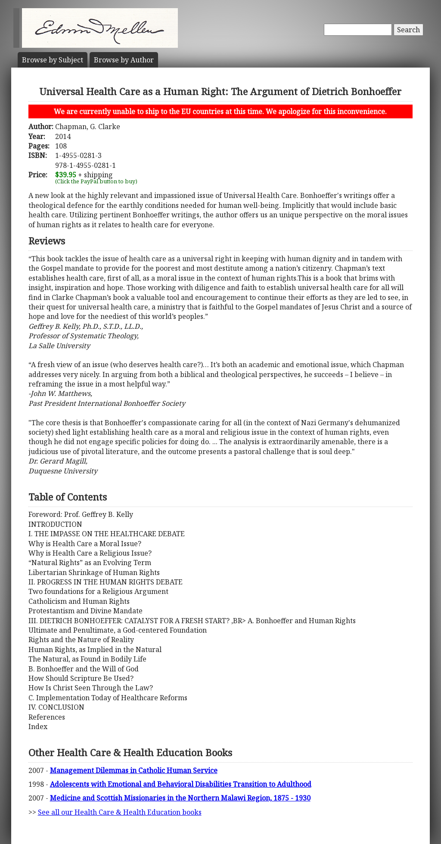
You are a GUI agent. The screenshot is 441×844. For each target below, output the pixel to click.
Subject (52, 59)
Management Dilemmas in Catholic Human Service (133, 770)
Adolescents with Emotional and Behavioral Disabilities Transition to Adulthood (180, 784)
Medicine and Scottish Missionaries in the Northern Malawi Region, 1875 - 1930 (180, 798)
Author (124, 59)
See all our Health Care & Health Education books (120, 812)
